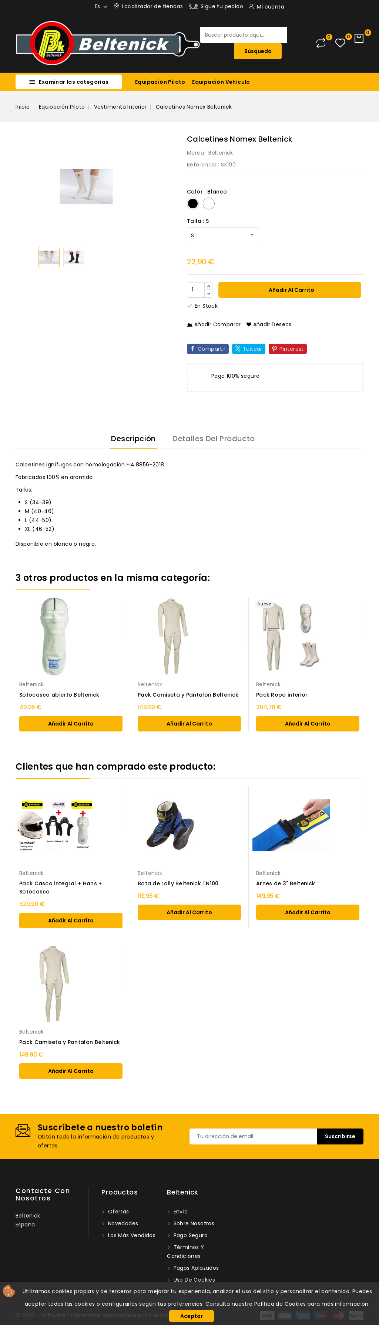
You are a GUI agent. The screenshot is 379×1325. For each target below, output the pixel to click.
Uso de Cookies (193, 1279)
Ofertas (117, 1211)
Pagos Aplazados (195, 1268)
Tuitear (252, 349)
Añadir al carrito (291, 290)
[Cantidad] (196, 290)
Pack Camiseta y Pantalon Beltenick (188, 694)
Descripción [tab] (133, 438)
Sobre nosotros (193, 1223)
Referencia (202, 164)
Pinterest (291, 349)
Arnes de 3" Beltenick (285, 883)
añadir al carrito (71, 723)
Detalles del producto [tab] (213, 438)
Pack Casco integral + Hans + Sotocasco (60, 887)
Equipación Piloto (160, 82)
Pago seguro (190, 1235)
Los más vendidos (130, 1235)
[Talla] (223, 234)
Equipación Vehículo (221, 82)
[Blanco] (208, 203)
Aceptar (191, 1316)
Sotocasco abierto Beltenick (59, 694)
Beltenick (220, 152)
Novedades (122, 1223)
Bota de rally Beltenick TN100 (178, 883)
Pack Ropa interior (282, 694)
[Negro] (192, 203)
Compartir (212, 349)
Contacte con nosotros (43, 1194)
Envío (180, 1211)
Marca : (197, 152)
